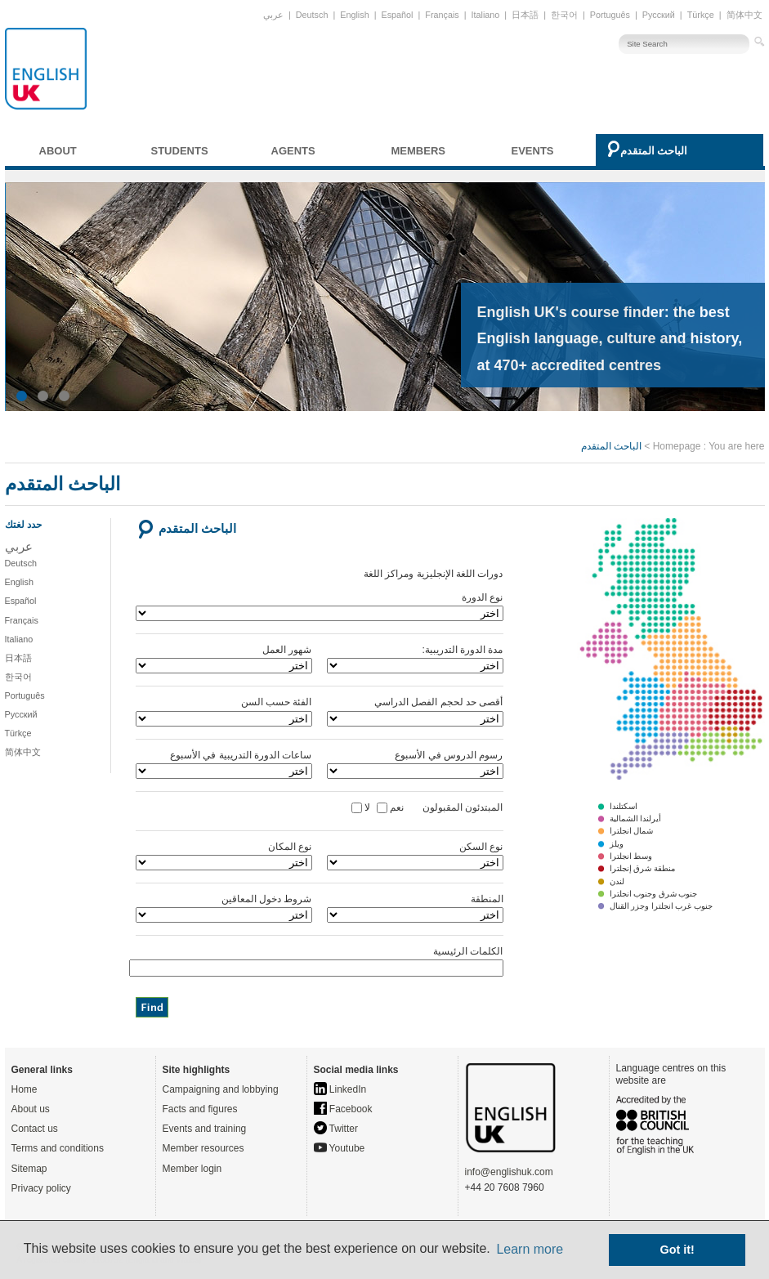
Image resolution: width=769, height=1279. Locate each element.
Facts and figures (200, 1109)
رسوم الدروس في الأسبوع (415, 764)
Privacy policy (41, 1188)
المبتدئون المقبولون (454, 807)
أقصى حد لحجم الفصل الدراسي (415, 711)
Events (533, 151)
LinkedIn (340, 1089)
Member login (192, 1168)
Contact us (34, 1128)
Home (24, 1089)
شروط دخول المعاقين (224, 908)
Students (179, 151)
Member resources (203, 1148)
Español (397, 15)
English (354, 15)
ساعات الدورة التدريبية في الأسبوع (224, 764)
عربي (273, 15)
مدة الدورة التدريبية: (415, 658)
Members (418, 151)
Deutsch (312, 15)
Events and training (205, 1128)
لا (367, 807)
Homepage (677, 446)
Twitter (336, 1128)
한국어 (564, 15)
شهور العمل (224, 658)
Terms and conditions (57, 1148)
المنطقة (415, 908)
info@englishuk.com (509, 1172)
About (58, 151)
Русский (658, 15)
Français (441, 15)
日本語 (525, 15)
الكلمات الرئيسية (319, 961)
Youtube (339, 1148)
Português (610, 15)
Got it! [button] (677, 1249)
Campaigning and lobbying (221, 1089)
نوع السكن (415, 855)
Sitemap (29, 1168)
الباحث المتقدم (654, 151)
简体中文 (744, 15)
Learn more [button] (529, 1249)
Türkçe (700, 15)
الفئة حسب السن (224, 711)
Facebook (343, 1109)
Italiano (486, 15)
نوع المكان (224, 855)
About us (30, 1109)
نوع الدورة (319, 606)
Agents (293, 151)
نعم (397, 807)
